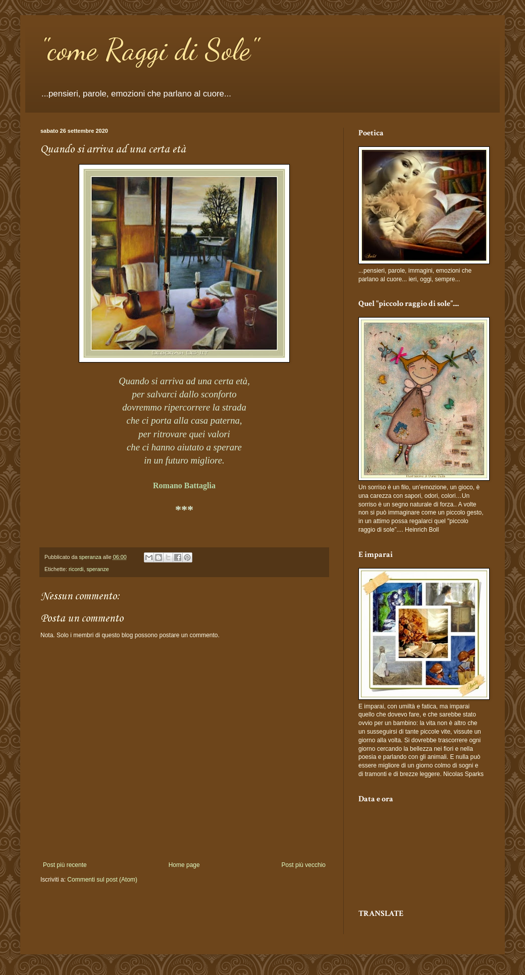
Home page (184, 864)
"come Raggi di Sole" (149, 49)
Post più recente (65, 864)
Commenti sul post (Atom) (102, 879)
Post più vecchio (304, 864)
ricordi (76, 569)
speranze (97, 569)
